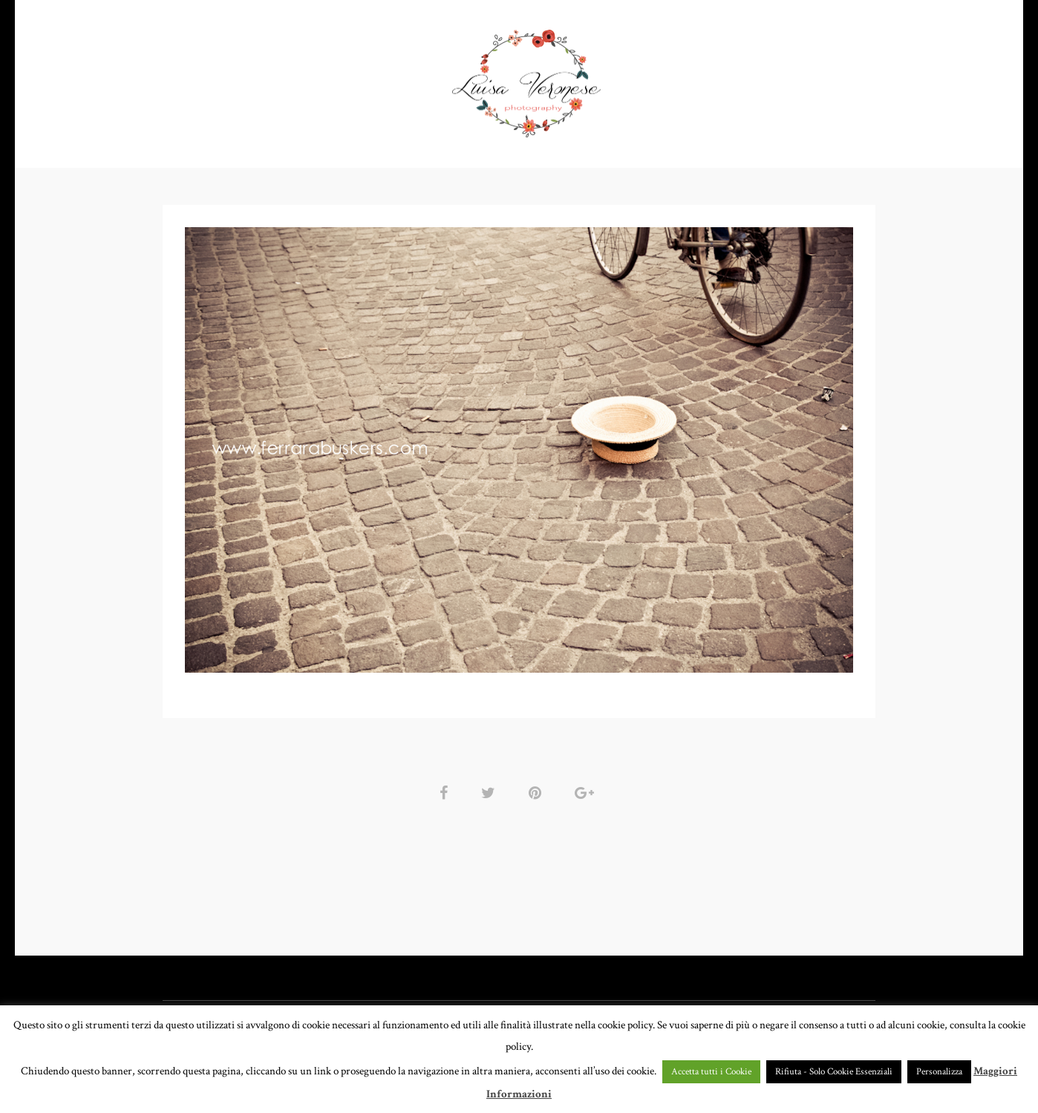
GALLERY (406, 77)
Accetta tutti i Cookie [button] (711, 1071)
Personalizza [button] (939, 1071)
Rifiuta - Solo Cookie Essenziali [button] (833, 1071)
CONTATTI (742, 77)
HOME (238, 77)
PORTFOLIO (314, 77)
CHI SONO (660, 77)
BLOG (812, 77)
